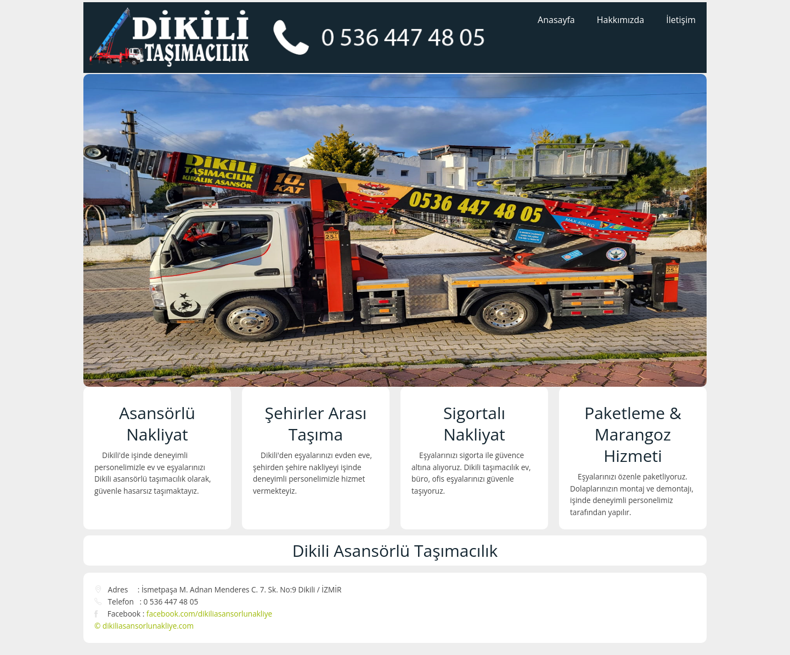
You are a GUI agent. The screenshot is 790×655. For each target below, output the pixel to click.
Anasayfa (556, 20)
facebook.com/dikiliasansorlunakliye (209, 613)
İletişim (681, 20)
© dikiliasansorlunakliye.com (144, 625)
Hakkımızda (621, 20)
